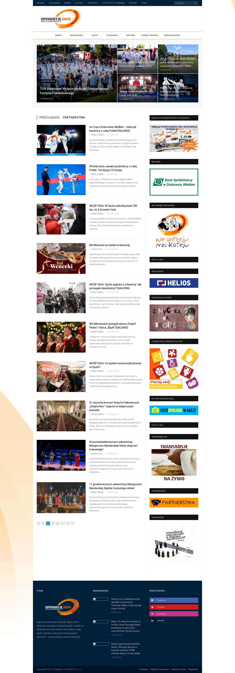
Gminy (58, 35)
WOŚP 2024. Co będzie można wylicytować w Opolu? (115, 365)
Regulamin (193, 669)
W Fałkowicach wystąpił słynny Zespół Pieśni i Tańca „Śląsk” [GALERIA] (112, 325)
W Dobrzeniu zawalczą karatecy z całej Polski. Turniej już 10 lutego (113, 168)
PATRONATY (93, 3)
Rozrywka (112, 35)
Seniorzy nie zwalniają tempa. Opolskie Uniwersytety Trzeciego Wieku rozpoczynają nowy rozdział (126, 604)
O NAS (144, 3)
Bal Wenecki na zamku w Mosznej (109, 245)
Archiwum (143, 669)
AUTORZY (79, 3)
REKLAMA (41, 3)
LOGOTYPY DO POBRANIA (114, 3)
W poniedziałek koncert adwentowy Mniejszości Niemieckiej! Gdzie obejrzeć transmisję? (113, 445)
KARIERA (67, 3)
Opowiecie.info (96, 249)
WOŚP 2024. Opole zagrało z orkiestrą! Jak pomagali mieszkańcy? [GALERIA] (115, 286)
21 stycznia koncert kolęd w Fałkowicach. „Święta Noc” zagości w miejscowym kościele (114, 406)
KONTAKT (133, 3)
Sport (95, 35)
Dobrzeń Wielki (48, 81)
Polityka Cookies (178, 669)
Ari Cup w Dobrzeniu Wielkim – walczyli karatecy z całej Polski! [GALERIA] (112, 128)
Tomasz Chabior (96, 135)
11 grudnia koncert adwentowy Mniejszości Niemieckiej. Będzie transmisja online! (115, 486)
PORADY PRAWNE (149, 35)
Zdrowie (130, 35)
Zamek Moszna (172, 35)
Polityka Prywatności (159, 669)
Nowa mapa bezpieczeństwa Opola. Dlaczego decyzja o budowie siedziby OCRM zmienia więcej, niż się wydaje (125, 649)
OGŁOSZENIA (54, 3)
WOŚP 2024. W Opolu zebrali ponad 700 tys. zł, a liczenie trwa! (113, 207)
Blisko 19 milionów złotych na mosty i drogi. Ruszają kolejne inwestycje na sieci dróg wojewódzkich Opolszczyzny (125, 626)
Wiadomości (76, 35)
